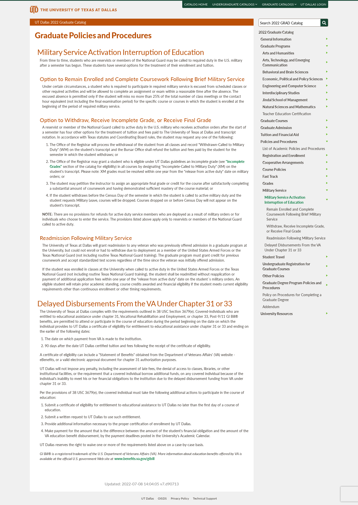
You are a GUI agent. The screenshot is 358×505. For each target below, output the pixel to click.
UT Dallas (147, 498)
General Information (276, 39)
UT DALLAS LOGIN (313, 4)
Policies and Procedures (279, 141)
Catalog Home (196, 4)
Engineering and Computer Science (289, 85)
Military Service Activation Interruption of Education (285, 200)
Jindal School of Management (285, 99)
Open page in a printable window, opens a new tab (243, 22)
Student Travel (273, 256)
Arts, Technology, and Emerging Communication (286, 62)
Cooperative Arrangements (283, 162)
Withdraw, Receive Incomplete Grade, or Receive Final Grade (295, 228)
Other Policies (273, 275)
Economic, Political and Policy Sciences (293, 78)
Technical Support (205, 498)
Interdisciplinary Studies (281, 92)
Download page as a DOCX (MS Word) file (237, 22)
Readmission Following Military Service (296, 237)
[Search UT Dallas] (293, 23)
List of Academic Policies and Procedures (294, 148)
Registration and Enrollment (284, 155)
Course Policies (274, 169)
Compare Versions (249, 22)
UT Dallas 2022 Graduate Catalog (144, 23)
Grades (268, 183)
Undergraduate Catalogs (234, 4)
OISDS (162, 498)
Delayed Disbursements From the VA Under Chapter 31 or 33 (293, 247)
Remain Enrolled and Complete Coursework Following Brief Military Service (294, 214)
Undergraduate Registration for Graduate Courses (286, 266)
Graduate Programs (275, 46)
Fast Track (270, 176)
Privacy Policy (180, 498)
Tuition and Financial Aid (280, 134)
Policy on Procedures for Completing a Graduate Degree (292, 297)
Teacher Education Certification (287, 113)
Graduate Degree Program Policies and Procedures (292, 285)
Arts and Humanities (278, 52)
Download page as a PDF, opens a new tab (232, 22)
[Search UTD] (324, 22)
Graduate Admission (276, 127)
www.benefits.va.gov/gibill (134, 458)
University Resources (277, 313)
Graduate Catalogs (279, 4)
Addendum (271, 306)
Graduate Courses (274, 120)
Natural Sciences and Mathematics (289, 106)
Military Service (274, 190)
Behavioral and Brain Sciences (285, 71)
